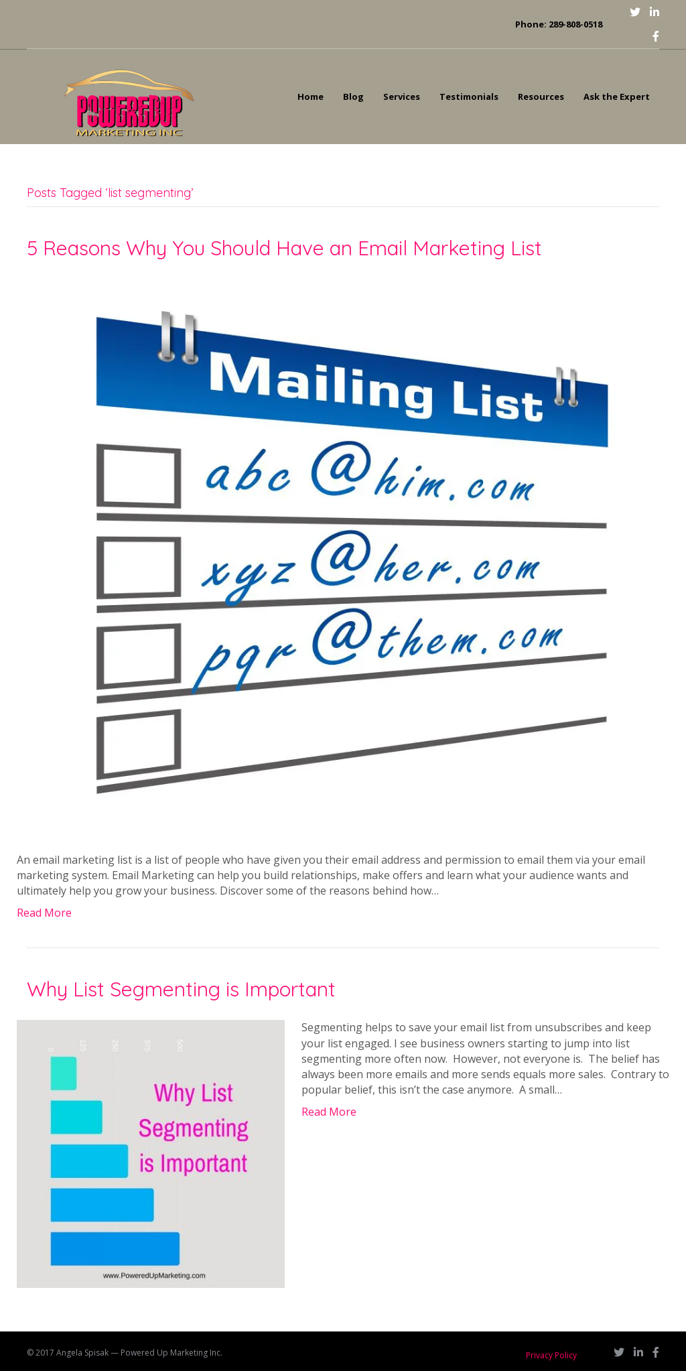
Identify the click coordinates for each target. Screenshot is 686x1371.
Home (310, 96)
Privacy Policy (551, 1355)
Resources (541, 96)
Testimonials (468, 96)
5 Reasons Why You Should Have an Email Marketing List (284, 248)
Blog (353, 96)
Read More (44, 912)
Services (401, 96)
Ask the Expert (617, 96)
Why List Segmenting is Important (181, 989)
